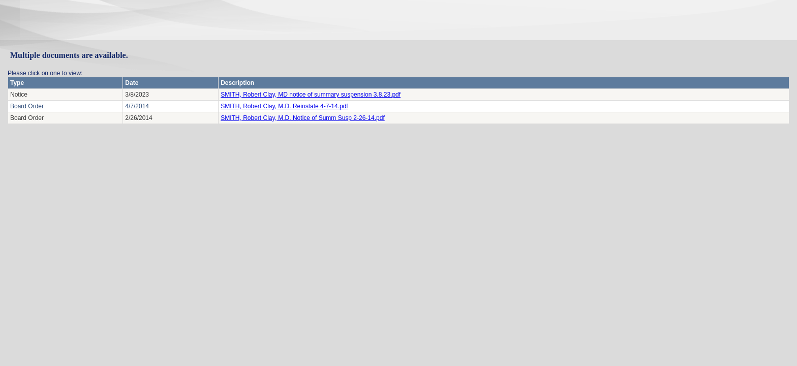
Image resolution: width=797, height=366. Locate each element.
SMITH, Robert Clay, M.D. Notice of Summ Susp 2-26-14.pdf (303, 117)
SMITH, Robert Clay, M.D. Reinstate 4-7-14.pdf (284, 106)
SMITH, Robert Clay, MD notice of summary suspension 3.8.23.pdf (311, 94)
